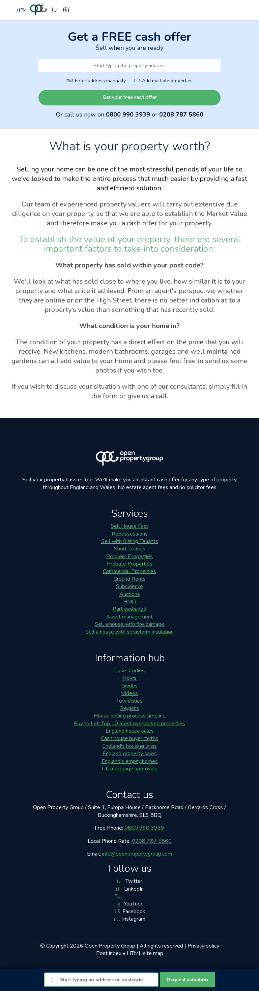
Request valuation (187, 980)
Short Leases (129, 548)
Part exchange (129, 609)
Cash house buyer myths (129, 738)
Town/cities (129, 701)
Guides (129, 686)
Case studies (129, 670)
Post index (108, 953)
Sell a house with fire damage (129, 624)
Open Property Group (110, 946)
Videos (129, 693)
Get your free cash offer (130, 97)
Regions (129, 708)
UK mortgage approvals (129, 768)
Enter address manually (96, 80)
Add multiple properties (163, 80)
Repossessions (130, 534)
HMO (129, 601)
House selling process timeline (130, 716)
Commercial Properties (129, 571)
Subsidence (129, 586)
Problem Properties (129, 556)
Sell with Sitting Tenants (129, 541)
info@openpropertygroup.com (137, 854)
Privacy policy (203, 946)
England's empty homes (130, 761)
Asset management (129, 616)
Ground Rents (129, 579)
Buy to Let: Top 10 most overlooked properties (129, 723)
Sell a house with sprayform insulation (129, 632)
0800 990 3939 (128, 114)
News (129, 678)
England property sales (130, 753)
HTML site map (145, 953)
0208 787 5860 (181, 114)
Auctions (129, 594)
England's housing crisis (129, 746)
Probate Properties (129, 564)
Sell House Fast (129, 526)
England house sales (130, 731)
